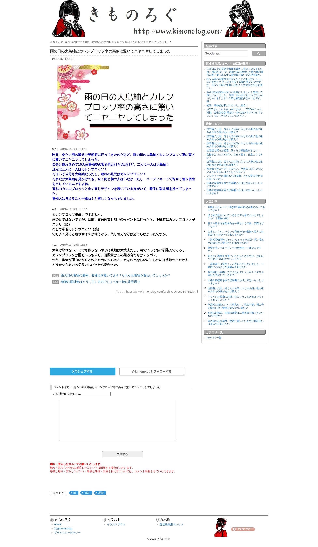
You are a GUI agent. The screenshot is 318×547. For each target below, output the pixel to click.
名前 (55, 393)
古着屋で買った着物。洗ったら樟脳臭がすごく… (233, 150)
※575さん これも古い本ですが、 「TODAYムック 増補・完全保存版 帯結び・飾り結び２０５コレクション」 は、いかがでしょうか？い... (235, 112)
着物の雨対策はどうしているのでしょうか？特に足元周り (100, 281)
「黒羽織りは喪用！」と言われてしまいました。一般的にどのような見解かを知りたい (236, 266)
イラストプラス (116, 524)
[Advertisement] (124, 327)
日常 (87, 492)
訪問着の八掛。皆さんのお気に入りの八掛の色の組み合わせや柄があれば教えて (235, 131)
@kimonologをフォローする (152, 371)
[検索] (225, 53)
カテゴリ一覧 (214, 337)
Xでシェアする (82, 371)
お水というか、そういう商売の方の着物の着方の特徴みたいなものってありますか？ (236, 233)
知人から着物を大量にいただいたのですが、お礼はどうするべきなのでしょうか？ (236, 257)
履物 (100, 492)
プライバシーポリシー (67, 532)
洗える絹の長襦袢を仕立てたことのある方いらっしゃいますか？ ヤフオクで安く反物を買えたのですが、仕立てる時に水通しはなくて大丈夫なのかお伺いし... (235, 84)
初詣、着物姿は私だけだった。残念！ (227, 105)
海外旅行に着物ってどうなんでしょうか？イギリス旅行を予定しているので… (236, 274)
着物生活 (58, 492)
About (57, 524)
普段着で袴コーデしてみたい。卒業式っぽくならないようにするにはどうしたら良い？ (235, 170)
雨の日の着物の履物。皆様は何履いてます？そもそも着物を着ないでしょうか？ (116, 275)
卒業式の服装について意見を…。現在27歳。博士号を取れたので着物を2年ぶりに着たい (236, 306)
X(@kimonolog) (63, 528)
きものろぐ (163, 538)
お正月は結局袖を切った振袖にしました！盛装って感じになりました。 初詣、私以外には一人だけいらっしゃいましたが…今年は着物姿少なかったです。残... (235, 97)
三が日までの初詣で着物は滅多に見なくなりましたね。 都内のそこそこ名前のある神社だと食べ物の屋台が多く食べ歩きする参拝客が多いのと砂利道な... (235, 71)
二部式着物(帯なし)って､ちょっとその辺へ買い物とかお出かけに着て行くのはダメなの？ (236, 241)
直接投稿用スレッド (171, 524)
